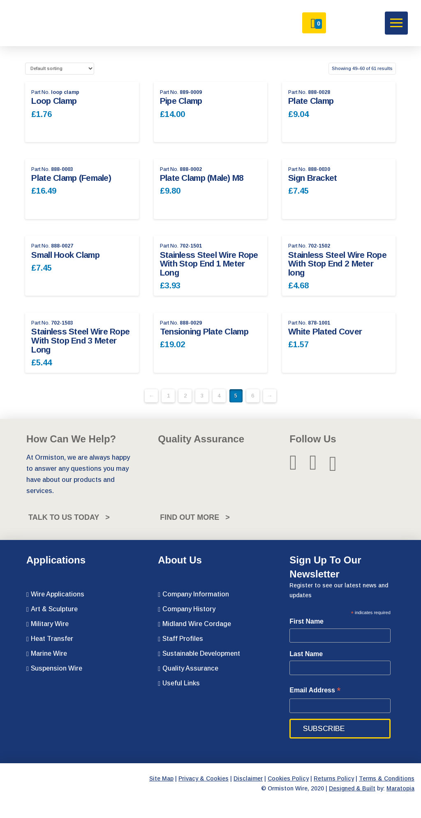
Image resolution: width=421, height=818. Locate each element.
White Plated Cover (325, 331)
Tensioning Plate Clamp (204, 331)
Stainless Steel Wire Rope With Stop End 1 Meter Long (209, 264)
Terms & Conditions (386, 778)
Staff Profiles (180, 639)
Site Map (161, 778)
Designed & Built (352, 788)
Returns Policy (334, 778)
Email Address (314, 690)
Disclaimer (248, 778)
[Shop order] (59, 69)
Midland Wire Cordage (194, 624)
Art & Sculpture (52, 609)
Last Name (306, 653)
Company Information (193, 594)
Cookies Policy (288, 778)
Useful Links (179, 683)
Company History (186, 609)
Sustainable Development (199, 653)
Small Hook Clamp (65, 254)
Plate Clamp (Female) (71, 177)
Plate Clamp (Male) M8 (202, 177)
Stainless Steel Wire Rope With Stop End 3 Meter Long (80, 340)
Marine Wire (46, 653)
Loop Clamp (53, 100)
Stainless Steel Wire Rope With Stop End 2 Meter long (337, 264)
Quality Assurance (188, 668)
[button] (396, 23)
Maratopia (400, 788)
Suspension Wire (54, 668)
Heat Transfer (49, 639)
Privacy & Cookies (203, 778)
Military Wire (47, 624)
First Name (306, 621)
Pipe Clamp (181, 100)
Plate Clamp (310, 100)
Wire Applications (55, 594)
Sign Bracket (312, 177)
